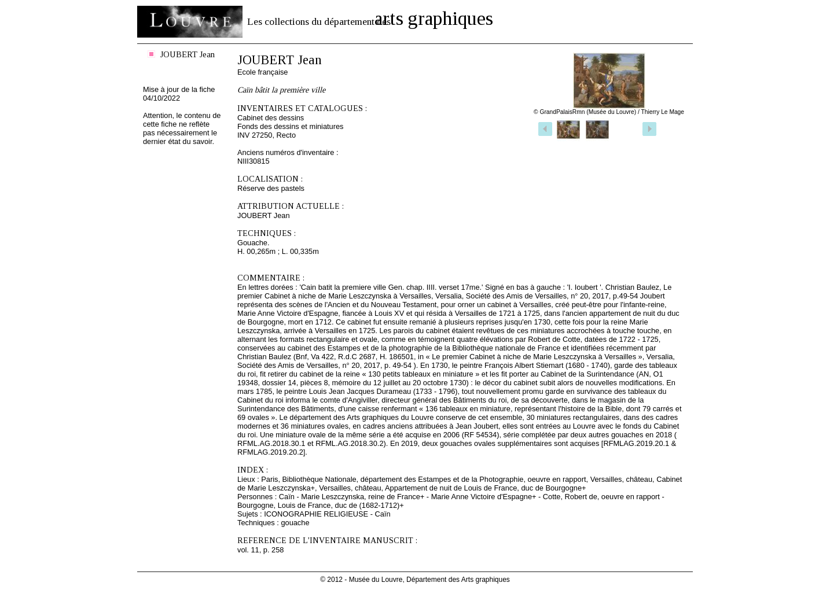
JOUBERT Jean (187, 54)
